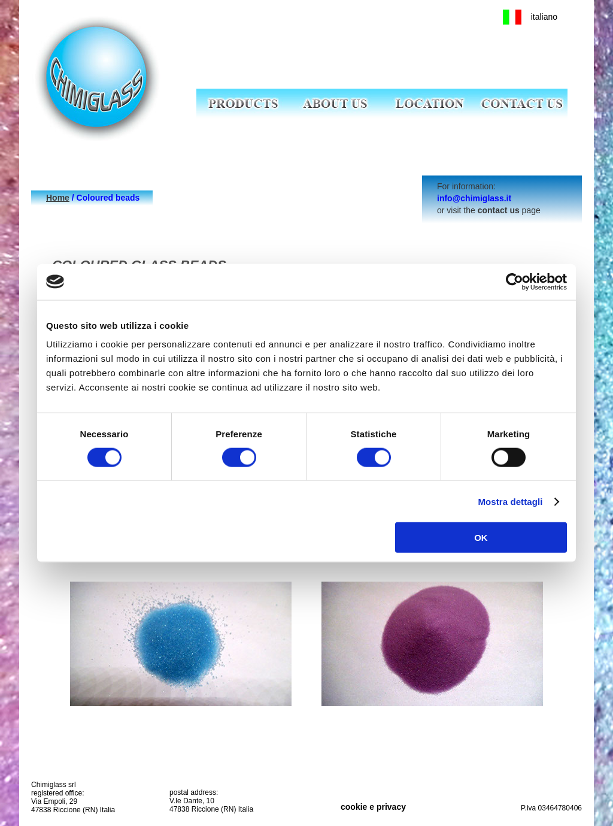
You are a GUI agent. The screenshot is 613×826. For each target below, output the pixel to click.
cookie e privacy (373, 807)
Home (57, 197)
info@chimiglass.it (474, 198)
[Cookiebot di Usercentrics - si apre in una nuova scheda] (514, 282)
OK (481, 537)
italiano (544, 17)
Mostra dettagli (510, 501)
